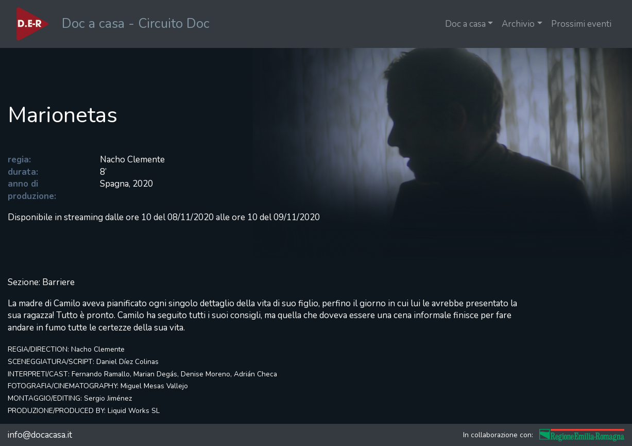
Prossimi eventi (581, 24)
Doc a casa (465, 24)
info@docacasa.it (39, 435)
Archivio (518, 24)
